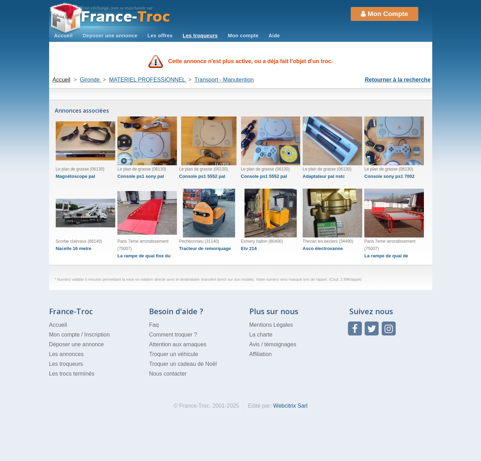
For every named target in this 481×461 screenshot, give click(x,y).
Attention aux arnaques (178, 344)
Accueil (63, 35)
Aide (274, 35)
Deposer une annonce (110, 35)
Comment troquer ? (173, 335)
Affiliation (260, 354)
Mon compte (243, 35)
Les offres (159, 35)
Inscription (97, 335)
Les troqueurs (200, 35)
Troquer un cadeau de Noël (183, 364)
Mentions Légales (271, 325)
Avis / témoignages (272, 344)
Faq (154, 325)
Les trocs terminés (72, 374)
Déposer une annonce (76, 344)
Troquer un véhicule (173, 354)
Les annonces (66, 354)
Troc (125, 16)
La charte (261, 335)
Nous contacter (168, 374)
